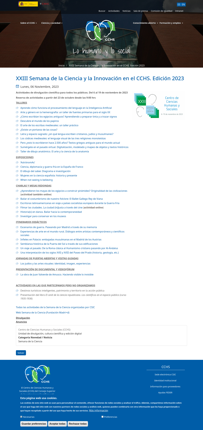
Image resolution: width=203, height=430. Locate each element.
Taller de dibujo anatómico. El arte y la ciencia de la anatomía (54, 151)
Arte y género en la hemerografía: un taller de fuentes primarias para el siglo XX (65, 112)
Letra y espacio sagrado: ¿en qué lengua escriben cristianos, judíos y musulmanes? (66, 134)
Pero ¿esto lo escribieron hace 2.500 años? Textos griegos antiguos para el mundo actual (70, 142)
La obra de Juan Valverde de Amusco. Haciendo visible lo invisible (57, 274)
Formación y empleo (170, 22)
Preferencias (110, 418)
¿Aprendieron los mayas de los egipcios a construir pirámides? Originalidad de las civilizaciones (73, 190)
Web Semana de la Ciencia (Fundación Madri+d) (42, 312)
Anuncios (21, 321)
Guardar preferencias (34, 425)
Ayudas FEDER (165, 392)
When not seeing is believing (36, 179)
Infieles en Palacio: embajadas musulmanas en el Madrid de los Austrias (60, 239)
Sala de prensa (140, 10)
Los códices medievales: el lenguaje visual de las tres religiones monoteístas (63, 138)
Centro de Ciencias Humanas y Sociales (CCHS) (44, 329)
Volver (21, 352)
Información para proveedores (165, 386)
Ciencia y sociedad (51, 22)
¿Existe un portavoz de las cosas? (38, 129)
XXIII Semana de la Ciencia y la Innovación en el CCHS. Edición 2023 (107, 65)
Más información (98, 411)
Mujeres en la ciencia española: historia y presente (48, 175)
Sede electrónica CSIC (165, 374)
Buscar (102, 10)
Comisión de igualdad (161, 10)
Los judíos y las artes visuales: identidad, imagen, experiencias (55, 263)
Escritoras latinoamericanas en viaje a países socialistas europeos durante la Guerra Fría (69, 203)
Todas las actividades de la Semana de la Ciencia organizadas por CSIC (55, 307)
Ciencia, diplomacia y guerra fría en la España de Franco (51, 166)
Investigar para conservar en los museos (43, 216)
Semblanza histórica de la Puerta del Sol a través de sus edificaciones (59, 243)
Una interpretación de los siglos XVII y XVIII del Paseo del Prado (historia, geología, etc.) (69, 252)
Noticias (126, 10)
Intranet (179, 10)
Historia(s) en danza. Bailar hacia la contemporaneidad (51, 211)
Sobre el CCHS (28, 22)
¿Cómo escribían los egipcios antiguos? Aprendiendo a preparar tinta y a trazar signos (68, 116)
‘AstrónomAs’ (27, 162)
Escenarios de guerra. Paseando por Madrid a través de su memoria (58, 227)
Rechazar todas (78, 425)
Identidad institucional (165, 380)
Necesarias (28, 418)
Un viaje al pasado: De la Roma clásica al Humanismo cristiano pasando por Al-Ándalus (69, 248)
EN (183, 4)
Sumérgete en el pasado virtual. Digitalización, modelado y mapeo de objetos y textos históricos (74, 147)
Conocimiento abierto (144, 22)
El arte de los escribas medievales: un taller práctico (49, 125)
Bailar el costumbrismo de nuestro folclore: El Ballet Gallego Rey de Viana (61, 198)
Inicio (62, 65)
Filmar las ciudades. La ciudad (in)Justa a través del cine (51, 207)
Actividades (114, 10)
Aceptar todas (57, 425)
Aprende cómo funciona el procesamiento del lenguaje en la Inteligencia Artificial (66, 108)
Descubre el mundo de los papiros (39, 121)
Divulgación (23, 318)
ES (179, 4)
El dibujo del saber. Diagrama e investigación (45, 171)
